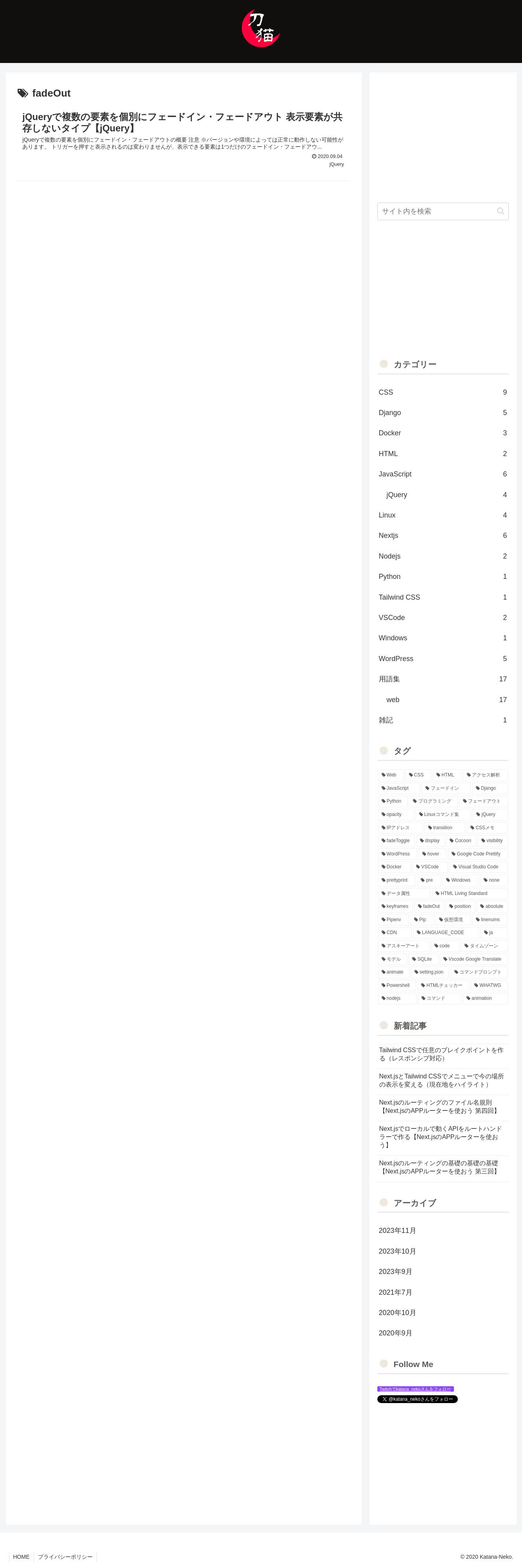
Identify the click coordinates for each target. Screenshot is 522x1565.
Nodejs (443, 556)
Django (443, 412)
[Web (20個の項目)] (391, 775)
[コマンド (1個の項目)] (439, 998)
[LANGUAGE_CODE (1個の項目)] (446, 933)
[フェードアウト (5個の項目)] (483, 801)
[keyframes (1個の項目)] (395, 907)
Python (443, 576)
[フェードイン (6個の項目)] (446, 788)
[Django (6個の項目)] (490, 788)
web (447, 700)
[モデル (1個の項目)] (392, 959)
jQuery (447, 495)
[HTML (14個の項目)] (447, 775)
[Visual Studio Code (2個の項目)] (479, 867)
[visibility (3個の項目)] (493, 841)
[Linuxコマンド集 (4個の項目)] (444, 815)
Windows (443, 638)
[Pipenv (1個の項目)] (393, 920)
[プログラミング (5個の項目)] (433, 801)
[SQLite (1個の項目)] (423, 959)
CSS (443, 392)
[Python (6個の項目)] (393, 801)
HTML (443, 453)
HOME (21, 1557)
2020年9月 (396, 1333)
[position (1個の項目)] (460, 907)
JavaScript (443, 474)
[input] (443, 211)
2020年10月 (397, 1313)
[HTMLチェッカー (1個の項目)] (443, 986)
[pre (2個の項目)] (429, 880)
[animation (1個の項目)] (485, 998)
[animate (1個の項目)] (393, 972)
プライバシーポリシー (65, 1557)
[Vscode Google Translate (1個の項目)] (474, 959)
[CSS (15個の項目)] (418, 775)
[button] (501, 211)
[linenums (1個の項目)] (490, 920)
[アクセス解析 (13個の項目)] (485, 775)
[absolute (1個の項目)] (492, 907)
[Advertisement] (184, 246)
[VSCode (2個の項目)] (430, 867)
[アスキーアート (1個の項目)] (403, 946)
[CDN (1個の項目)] (395, 933)
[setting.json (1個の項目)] (430, 972)
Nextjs (443, 535)
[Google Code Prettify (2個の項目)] (478, 854)
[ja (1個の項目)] (494, 933)
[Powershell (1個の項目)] (397, 986)
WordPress (443, 658)
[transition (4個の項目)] (445, 828)
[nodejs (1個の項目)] (397, 998)
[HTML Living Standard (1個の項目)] (470, 894)
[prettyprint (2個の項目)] (397, 880)
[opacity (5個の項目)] (396, 815)
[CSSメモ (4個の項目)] (487, 828)
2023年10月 (397, 1251)
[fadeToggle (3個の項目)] (396, 841)
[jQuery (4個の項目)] (490, 815)
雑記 (443, 720)
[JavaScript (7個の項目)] (399, 788)
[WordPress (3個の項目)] (397, 854)
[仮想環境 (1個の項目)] (453, 920)
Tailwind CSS (443, 597)
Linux (443, 515)
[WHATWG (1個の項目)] (489, 986)
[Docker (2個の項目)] (394, 867)
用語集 (443, 679)
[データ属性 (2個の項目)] (404, 894)
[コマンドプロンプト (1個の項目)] (479, 972)
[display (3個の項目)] (430, 841)
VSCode (443, 617)
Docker (443, 433)
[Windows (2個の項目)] (461, 880)
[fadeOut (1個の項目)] (429, 907)
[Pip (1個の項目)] (422, 920)
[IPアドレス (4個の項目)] (400, 828)
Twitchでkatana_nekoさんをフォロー (415, 1389)
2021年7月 (396, 1292)
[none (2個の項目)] (494, 880)
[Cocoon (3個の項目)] (461, 841)
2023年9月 (396, 1272)
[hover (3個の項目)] (433, 854)
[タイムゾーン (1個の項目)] (484, 946)
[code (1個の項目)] (445, 946)
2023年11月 (397, 1230)
